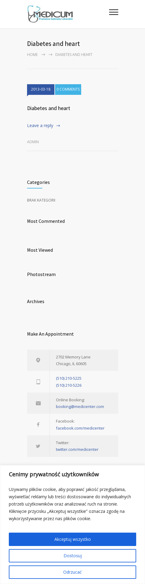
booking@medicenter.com (80, 406)
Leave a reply (40, 125)
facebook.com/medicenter (80, 428)
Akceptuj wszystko (72, 539)
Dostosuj (73, 555)
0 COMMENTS (68, 89)
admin (33, 141)
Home (32, 54)
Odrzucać (72, 572)
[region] (72, 524)
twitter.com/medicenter (77, 449)
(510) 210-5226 (68, 385)
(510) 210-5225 (68, 378)
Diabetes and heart (48, 108)
